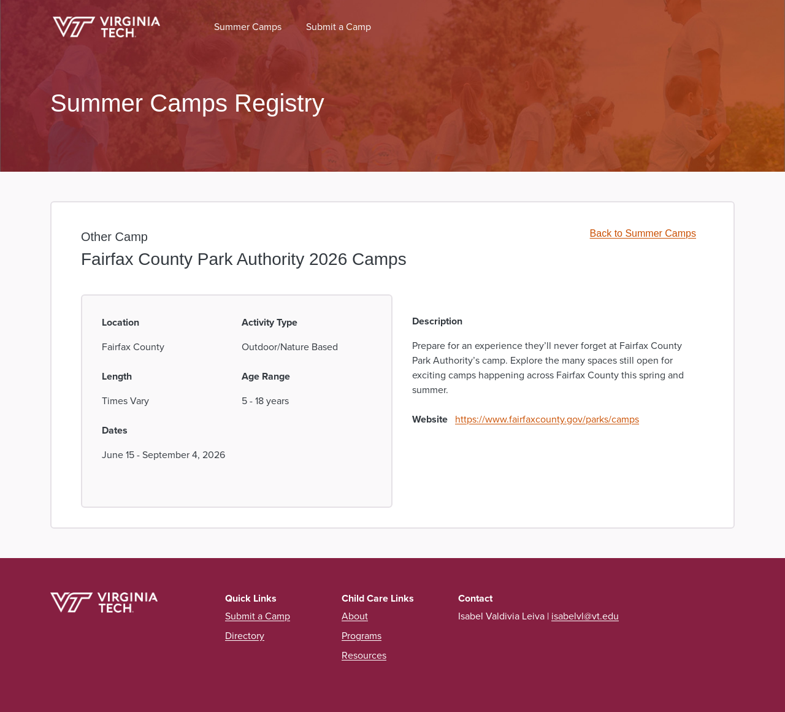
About (355, 616)
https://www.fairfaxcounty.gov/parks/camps (547, 419)
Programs (361, 636)
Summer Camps (247, 27)
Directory (244, 636)
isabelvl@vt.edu (585, 616)
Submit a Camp (338, 27)
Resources (364, 655)
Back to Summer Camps (643, 233)
